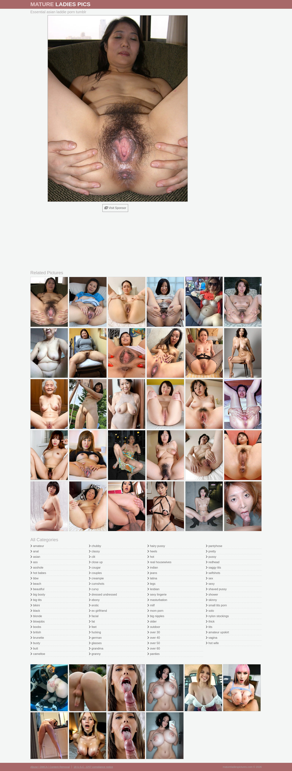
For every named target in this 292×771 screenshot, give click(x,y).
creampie (96, 578)
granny (95, 653)
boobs (35, 626)
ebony (94, 600)
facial (94, 616)
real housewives (159, 562)
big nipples (155, 616)
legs (151, 583)
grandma (96, 648)
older (152, 621)
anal (34, 551)
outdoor (153, 626)
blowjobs (37, 621)
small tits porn (216, 605)
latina (152, 578)
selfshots (213, 573)
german (95, 637)
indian (152, 567)
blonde (36, 616)
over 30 (153, 632)
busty (35, 643)
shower (212, 594)
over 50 (153, 643)
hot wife (212, 643)
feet (92, 626)
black (35, 610)
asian (35, 556)
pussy (211, 556)
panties (153, 653)
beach (35, 583)
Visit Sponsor (115, 207)
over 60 (153, 648)
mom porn (155, 610)
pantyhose (214, 546)
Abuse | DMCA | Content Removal (50, 766)
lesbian (153, 589)
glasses (95, 643)
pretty (211, 551)
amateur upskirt (217, 632)
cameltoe (37, 653)
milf (151, 605)
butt (34, 648)
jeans (152, 573)
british (35, 632)
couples (95, 573)
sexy (210, 583)
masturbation (157, 600)
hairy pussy (156, 546)
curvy (94, 589)
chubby (95, 546)
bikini (35, 605)
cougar (95, 567)
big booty (37, 594)
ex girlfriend (98, 610)
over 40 (153, 637)
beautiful (37, 589)
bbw (34, 578)
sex (209, 578)
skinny (211, 600)
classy (94, 551)
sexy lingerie (156, 594)
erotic (94, 605)
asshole (36, 567)
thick (210, 621)
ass (34, 562)
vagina (211, 637)
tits (209, 626)
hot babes (38, 573)
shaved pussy (216, 589)
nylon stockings (217, 616)
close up (96, 562)
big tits (36, 600)
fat (92, 621)
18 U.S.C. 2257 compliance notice (93, 766)
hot (150, 556)
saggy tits (213, 567)
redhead (212, 562)
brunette (37, 637)
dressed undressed (103, 594)
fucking (95, 632)
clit (92, 556)
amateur (37, 546)
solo (210, 610)
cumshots (96, 583)
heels (152, 551)
